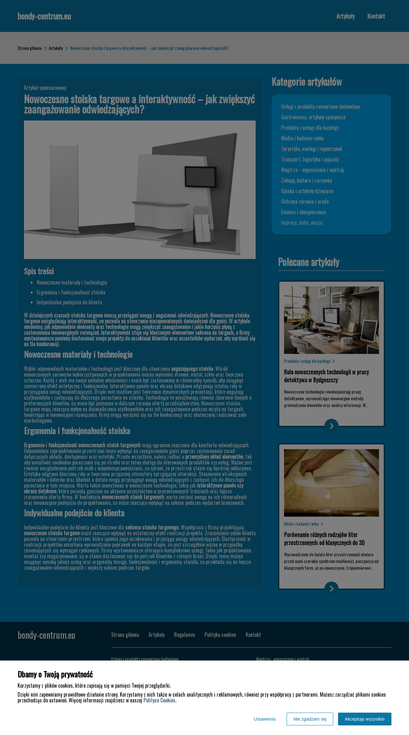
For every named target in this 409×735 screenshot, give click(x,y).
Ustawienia (264, 719)
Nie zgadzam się (310, 719)
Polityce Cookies (159, 700)
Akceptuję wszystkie (365, 719)
